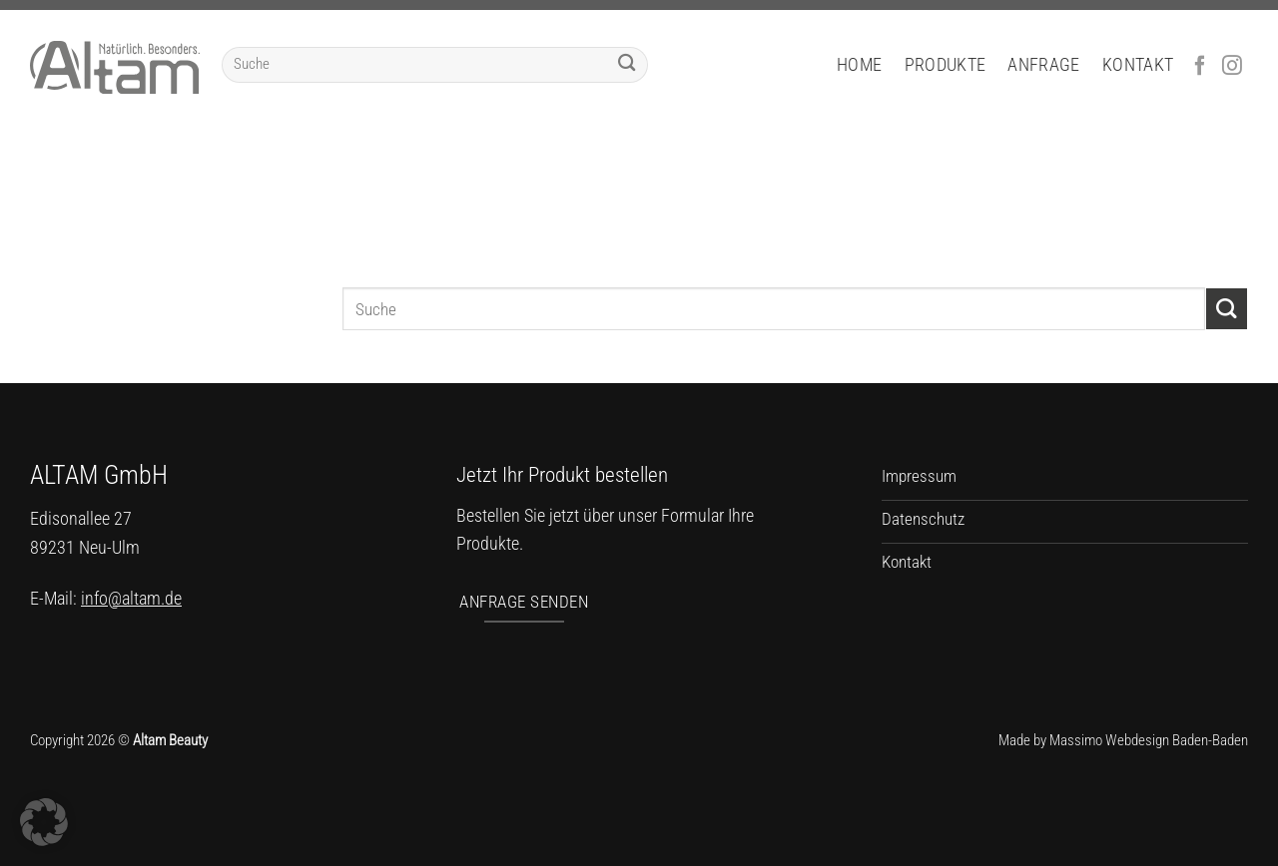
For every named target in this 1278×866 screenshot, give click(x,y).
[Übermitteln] (626, 65)
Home (859, 65)
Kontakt (1137, 65)
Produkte (945, 65)
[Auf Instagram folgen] (1232, 67)
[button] (44, 822)
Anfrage (1043, 65)
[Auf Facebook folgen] (1200, 67)
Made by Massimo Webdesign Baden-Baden (1123, 740)
